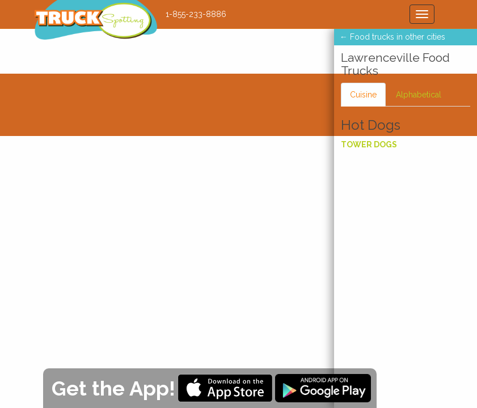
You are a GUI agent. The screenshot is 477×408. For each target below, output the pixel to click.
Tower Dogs (369, 144)
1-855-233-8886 (196, 14)
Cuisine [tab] (363, 94)
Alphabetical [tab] (418, 94)
